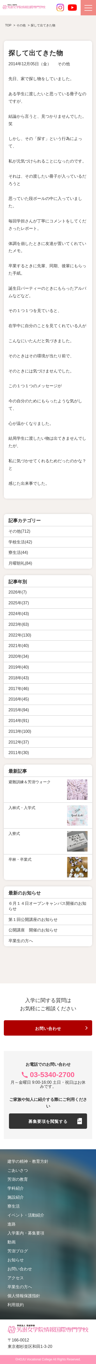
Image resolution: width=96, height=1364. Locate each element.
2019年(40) (18, 667)
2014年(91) (18, 720)
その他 (64, 64)
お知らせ (15, 1260)
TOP (8, 25)
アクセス (15, 1278)
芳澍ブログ (17, 1251)
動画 (11, 1242)
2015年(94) (18, 710)
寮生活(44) (18, 552)
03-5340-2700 (52, 1075)
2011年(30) (18, 752)
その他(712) (19, 531)
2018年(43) (18, 678)
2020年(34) (18, 656)
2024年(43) (18, 613)
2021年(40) (18, 645)
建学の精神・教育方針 (27, 1161)
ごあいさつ (17, 1170)
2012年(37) (18, 742)
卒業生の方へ (19, 1287)
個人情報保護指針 (23, 1296)
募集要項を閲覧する (48, 1121)
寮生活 (13, 1206)
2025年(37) (18, 603)
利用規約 (15, 1305)
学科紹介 (15, 1188)
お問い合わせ (48, 1028)
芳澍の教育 (17, 1179)
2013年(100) (19, 731)
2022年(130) (19, 635)
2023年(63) (18, 624)
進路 (11, 1224)
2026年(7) (17, 592)
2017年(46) (18, 688)
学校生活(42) (20, 542)
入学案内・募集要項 (25, 1233)
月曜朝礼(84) (20, 563)
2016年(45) (18, 699)
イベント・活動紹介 (25, 1215)
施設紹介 (15, 1197)
